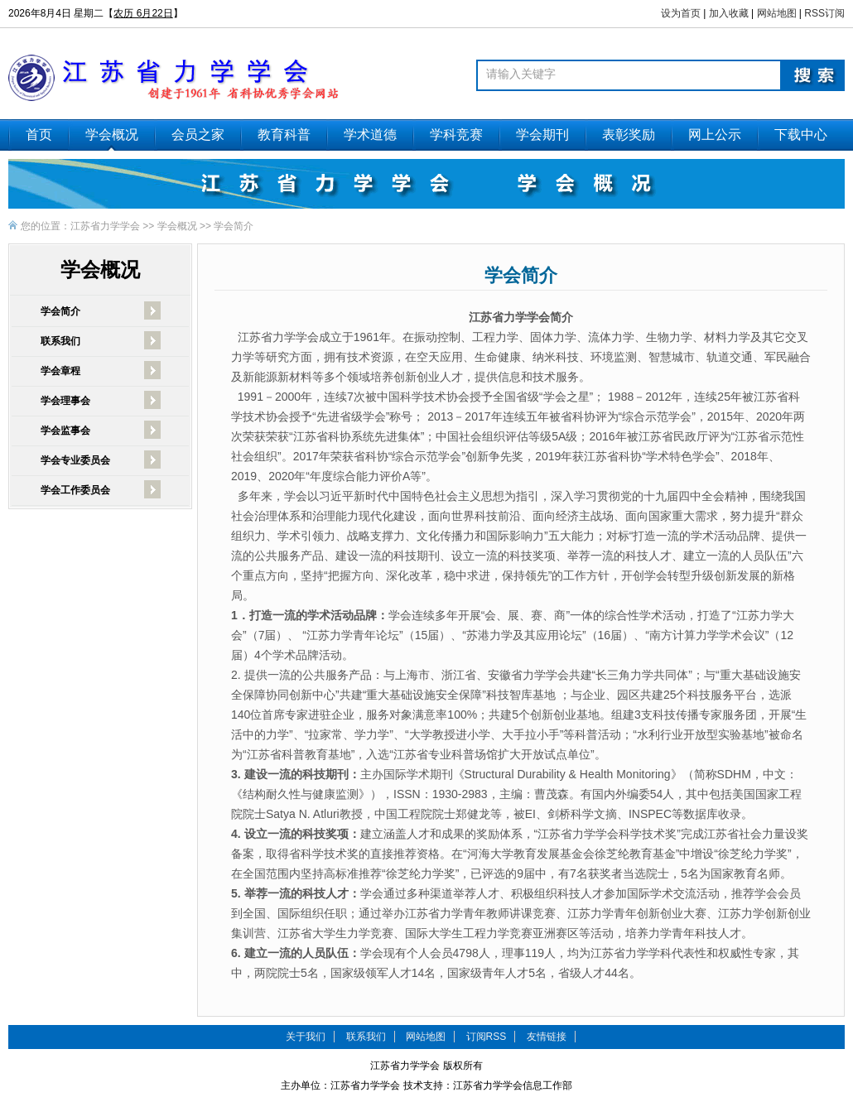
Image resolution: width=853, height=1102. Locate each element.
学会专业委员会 (75, 460)
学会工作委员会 (75, 490)
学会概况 (111, 135)
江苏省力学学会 (105, 226)
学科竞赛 (456, 135)
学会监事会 (65, 430)
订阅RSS (486, 1036)
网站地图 (777, 13)
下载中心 (800, 135)
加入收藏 (729, 13)
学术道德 (370, 135)
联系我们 (60, 341)
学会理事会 (65, 401)
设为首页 (681, 13)
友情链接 (546, 1036)
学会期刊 (542, 135)
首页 (39, 135)
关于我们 (305, 1036)
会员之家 (197, 135)
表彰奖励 (628, 135)
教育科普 (284, 135)
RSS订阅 (824, 13)
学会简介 (233, 226)
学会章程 (60, 371)
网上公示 (714, 135)
